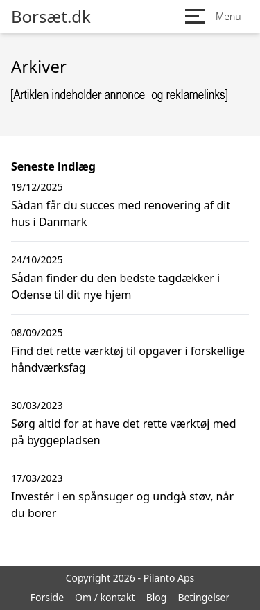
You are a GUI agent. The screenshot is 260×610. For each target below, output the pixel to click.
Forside (47, 597)
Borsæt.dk (51, 17)
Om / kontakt (105, 597)
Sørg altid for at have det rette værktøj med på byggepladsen (123, 432)
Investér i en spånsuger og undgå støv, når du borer (122, 505)
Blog (156, 597)
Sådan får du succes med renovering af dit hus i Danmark (120, 213)
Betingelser (203, 597)
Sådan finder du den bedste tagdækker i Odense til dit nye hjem (115, 286)
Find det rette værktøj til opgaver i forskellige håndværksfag (128, 359)
